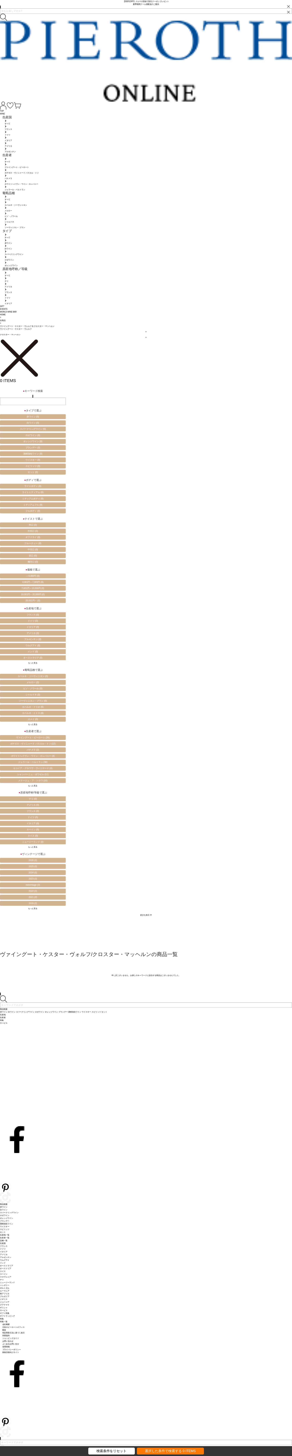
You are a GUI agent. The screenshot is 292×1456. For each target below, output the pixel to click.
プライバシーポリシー (11, 1349)
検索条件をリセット (111, 1451)
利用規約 (6, 1336)
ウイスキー (33, 460)
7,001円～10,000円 (33, 588)
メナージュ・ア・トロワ (32, 780)
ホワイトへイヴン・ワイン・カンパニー (33, 756)
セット (33, 472)
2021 (33, 897)
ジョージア (4, 1302)
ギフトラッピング (7, 1316)
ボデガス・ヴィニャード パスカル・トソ (33, 743)
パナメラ (33, 749)
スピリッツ (33, 466)
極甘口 (33, 561)
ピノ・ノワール (32, 688)
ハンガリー (4, 1285)
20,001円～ (33, 600)
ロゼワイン (33, 435)
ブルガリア (4, 1296)
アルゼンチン (32, 639)
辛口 (33, 525)
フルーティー (32, 543)
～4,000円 (32, 576)
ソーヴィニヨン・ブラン (33, 700)
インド (33, 651)
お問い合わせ (8, 1341)
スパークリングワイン (33, 429)
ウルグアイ (33, 645)
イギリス (3, 1299)
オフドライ (33, 537)
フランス (33, 614)
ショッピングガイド (10, 1338)
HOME (3, 315)
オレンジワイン (32, 441)
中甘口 (33, 549)
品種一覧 (3, 1240)
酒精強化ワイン (32, 453)
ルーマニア (4, 1291)
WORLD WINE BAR (8, 312)
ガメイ (33, 719)
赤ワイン (33, 416)
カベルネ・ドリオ (32, 707)
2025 (33, 866)
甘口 (33, 555)
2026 (33, 860)
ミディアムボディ (32, 498)
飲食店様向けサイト (10, 1352)
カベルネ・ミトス (32, 713)
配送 (4, 1330)
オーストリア (5, 1268)
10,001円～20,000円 (33, 594)
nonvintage (33, 885)
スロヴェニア (5, 1277)
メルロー (33, 682)
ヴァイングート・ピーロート (33, 737)
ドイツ (33, 621)
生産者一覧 (4, 1238)
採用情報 (6, 1347)
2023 (33, 878)
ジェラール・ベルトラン (32, 762)
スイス (33, 835)
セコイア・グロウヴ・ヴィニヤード (32, 768)
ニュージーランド (32, 842)
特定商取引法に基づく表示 (13, 1333)
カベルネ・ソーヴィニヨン (33, 676)
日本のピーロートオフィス (13, 1327)
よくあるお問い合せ (10, 1344)
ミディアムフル (32, 504)
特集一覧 (3, 1322)
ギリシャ (3, 1308)
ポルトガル (4, 1288)
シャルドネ (33, 694)
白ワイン (33, 422)
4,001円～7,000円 (32, 582)
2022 (33, 891)
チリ (33, 799)
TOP (2, 111)
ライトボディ (32, 486)
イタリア (33, 627)
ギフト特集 (4, 1313)
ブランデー (33, 447)
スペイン (33, 829)
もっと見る (32, 663)
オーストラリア (32, 657)
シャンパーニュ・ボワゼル (33, 774)
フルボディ (33, 511)
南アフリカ (4, 1294)
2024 (33, 872)
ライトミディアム (32, 492)
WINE (2, 114)
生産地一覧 (4, 1235)
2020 (33, 903)
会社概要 (6, 1324)
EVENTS (3, 309)
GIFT (2, 306)
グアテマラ (4, 1305)
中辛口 (33, 531)
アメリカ (33, 633)
